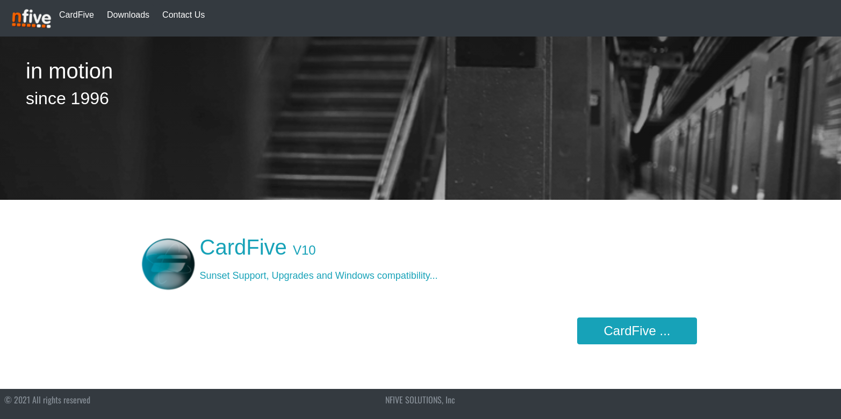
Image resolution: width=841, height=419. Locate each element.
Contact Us (183, 14)
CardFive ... (636, 330)
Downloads (128, 14)
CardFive (76, 14)
